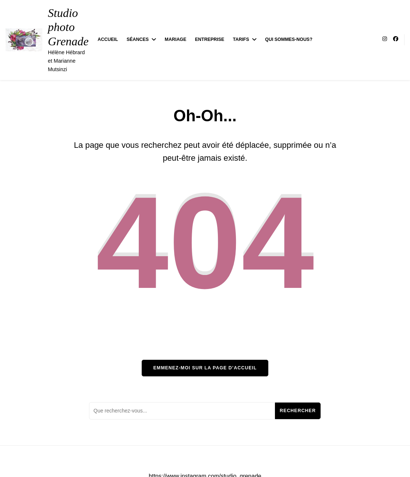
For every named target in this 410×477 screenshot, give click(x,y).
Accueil (108, 39)
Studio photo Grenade (68, 27)
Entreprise (209, 39)
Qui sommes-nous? (288, 39)
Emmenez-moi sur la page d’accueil (205, 367)
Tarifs (241, 39)
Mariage (176, 39)
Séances (138, 39)
